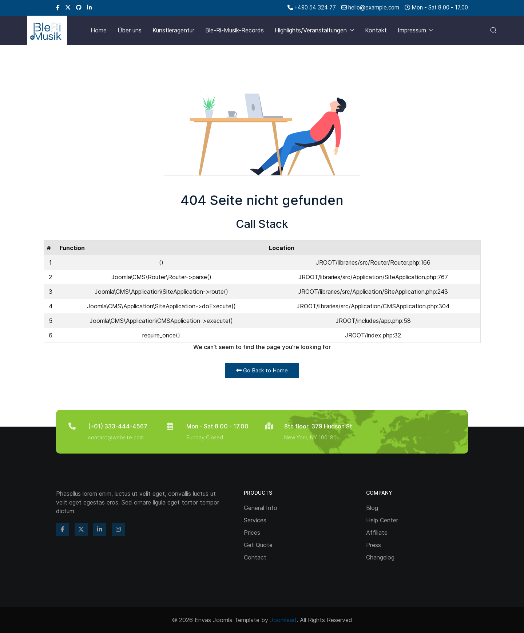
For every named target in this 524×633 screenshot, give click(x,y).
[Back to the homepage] (47, 30)
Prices (252, 532)
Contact (255, 557)
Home (99, 30)
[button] (493, 30)
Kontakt (376, 30)
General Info (260, 507)
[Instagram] (118, 529)
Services (255, 520)
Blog (372, 507)
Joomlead (283, 620)
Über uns (130, 30)
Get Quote (258, 545)
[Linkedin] (89, 7)
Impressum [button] (415, 30)
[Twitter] (68, 7)
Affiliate (377, 532)
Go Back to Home (262, 370)
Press (373, 545)
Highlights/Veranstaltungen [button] (314, 30)
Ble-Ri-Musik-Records (234, 30)
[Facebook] (58, 7)
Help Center (382, 520)
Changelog (380, 557)
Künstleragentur (173, 30)
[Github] (79, 7)
